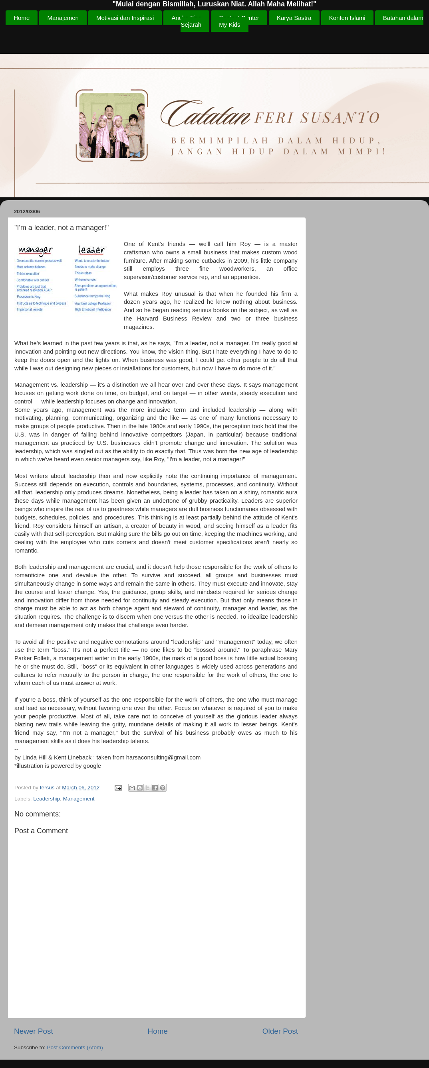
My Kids (229, 24)
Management (79, 799)
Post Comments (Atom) (75, 1047)
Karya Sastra (294, 17)
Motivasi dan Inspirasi (125, 17)
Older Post (280, 1031)
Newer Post (33, 1031)
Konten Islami (347, 17)
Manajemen (62, 17)
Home (22, 17)
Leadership (46, 799)
